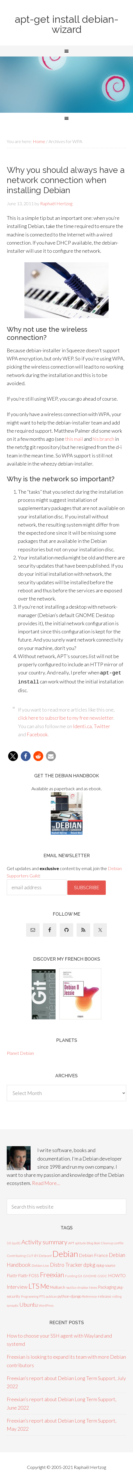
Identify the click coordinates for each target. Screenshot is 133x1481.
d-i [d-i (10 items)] (36, 1254)
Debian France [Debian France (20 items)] (93, 1254)
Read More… (46, 1182)
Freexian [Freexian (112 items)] (52, 1273)
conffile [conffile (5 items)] (118, 1242)
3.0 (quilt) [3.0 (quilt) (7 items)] (13, 1242)
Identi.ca (82, 725)
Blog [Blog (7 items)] (90, 1242)
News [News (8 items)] (93, 1286)
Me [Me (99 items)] (44, 1285)
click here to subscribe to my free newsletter (65, 717)
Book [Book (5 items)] (97, 1242)
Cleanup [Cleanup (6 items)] (107, 1242)
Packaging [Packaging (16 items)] (107, 1285)
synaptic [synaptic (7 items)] (13, 1304)
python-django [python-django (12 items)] (69, 1295)
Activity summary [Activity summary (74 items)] (44, 1241)
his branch (103, 439)
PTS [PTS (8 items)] (42, 1295)
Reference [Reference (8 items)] (89, 1295)
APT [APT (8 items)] (71, 1242)
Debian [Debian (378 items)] (65, 1253)
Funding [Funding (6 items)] (71, 1275)
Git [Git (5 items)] (80, 1275)
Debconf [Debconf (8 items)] (45, 1254)
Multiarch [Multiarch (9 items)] (57, 1286)
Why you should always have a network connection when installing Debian (66, 180)
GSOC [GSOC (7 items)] (102, 1275)
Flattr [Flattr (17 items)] (12, 1274)
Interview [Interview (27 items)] (17, 1286)
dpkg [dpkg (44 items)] (89, 1263)
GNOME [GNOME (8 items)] (90, 1275)
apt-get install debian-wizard (66, 24)
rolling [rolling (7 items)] (116, 1295)
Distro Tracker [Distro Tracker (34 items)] (66, 1264)
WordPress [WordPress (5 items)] (46, 1304)
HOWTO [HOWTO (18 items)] (117, 1274)
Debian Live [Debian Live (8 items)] (40, 1264)
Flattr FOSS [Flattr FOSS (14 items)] (28, 1274)
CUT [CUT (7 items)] (29, 1254)
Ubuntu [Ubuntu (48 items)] (28, 1303)
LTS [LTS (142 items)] (33, 1285)
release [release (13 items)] (104, 1295)
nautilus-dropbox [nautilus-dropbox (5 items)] (77, 1286)
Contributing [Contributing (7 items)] (16, 1254)
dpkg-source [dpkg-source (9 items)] (105, 1264)
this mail (74, 439)
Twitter (102, 725)
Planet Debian (20, 1052)
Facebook (37, 733)
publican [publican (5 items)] (51, 1295)
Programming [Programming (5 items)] (29, 1295)
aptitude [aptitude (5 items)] (80, 1242)
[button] (13, 755)
